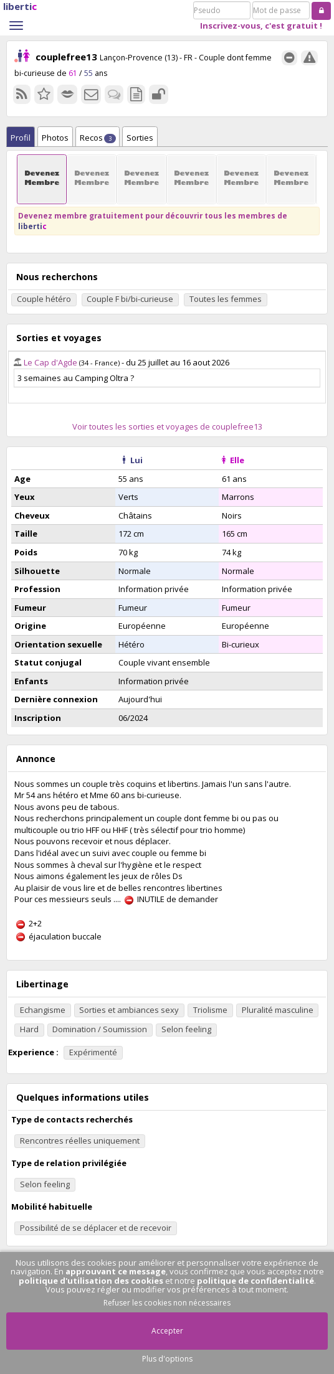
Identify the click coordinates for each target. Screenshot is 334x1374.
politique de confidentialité (255, 1280)
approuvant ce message (115, 1271)
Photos (55, 137)
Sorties (139, 137)
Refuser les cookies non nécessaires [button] (167, 1302)
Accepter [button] (167, 1330)
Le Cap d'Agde (50, 362)
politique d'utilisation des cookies (91, 1280)
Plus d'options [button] (167, 1358)
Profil (21, 137)
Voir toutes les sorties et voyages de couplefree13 (167, 426)
